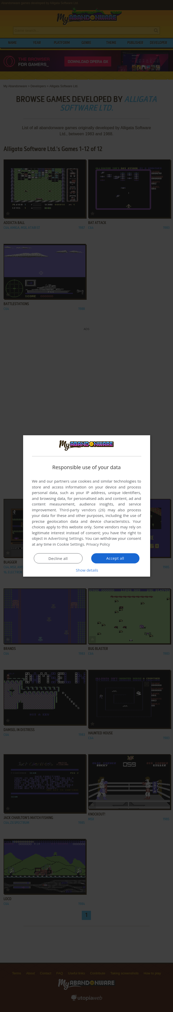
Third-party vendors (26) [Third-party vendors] (82, 509)
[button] (86, 570)
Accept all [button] (115, 558)
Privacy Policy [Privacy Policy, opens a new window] (98, 544)
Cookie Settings (70, 544)
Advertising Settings (65, 538)
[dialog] (86, 506)
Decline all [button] (58, 558)
